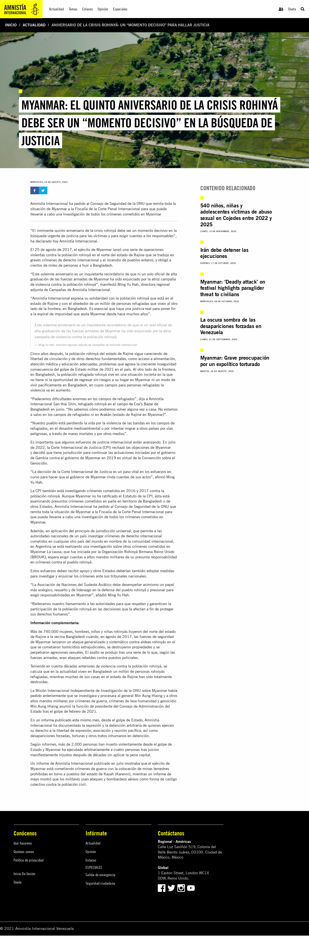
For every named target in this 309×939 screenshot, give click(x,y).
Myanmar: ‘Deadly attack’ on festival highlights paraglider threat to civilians (232, 288)
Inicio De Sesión (24, 873)
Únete (292, 9)
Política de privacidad (29, 860)
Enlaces (91, 860)
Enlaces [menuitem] (87, 9)
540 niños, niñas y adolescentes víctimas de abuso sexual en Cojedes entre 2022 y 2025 (236, 215)
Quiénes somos (24, 851)
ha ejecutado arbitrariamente (86, 749)
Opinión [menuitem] (103, 9)
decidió (39, 452)
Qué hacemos (23, 843)
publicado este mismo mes (77, 720)
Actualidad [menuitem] (56, 9)
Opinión (91, 851)
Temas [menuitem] (73, 9)
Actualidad (34, 25)
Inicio (11, 25)
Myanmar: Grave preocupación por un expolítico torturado (234, 361)
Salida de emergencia (100, 875)
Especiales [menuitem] (120, 9)
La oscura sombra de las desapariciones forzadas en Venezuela (230, 326)
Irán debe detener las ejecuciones (224, 253)
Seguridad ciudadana (100, 883)
